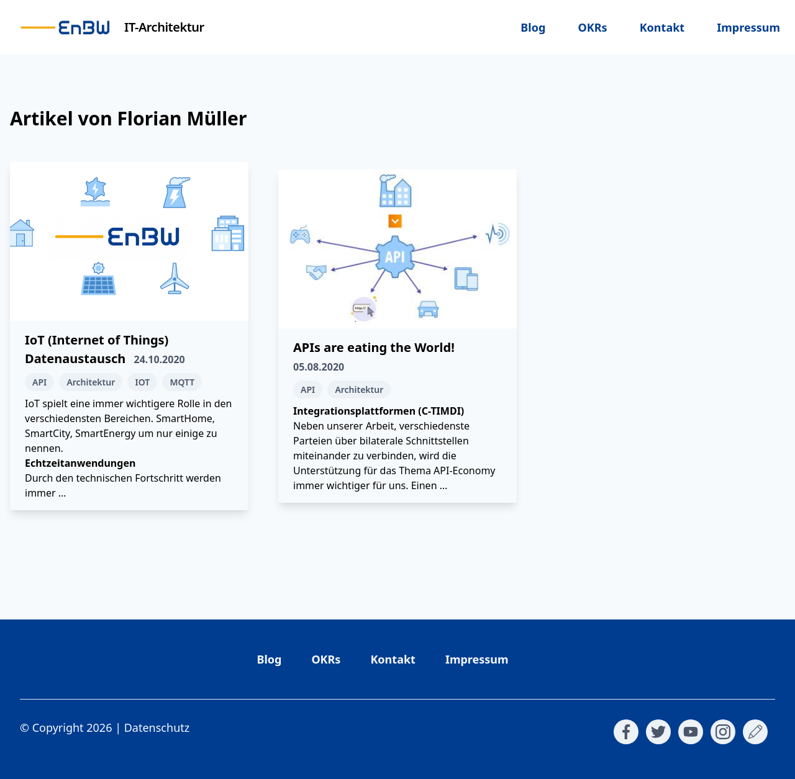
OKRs (592, 27)
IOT (142, 382)
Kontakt (662, 27)
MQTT (182, 382)
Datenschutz (156, 727)
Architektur (90, 382)
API (39, 382)
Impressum (748, 27)
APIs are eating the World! (374, 347)
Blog (532, 27)
